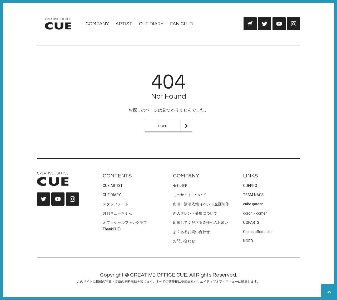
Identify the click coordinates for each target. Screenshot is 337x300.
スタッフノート (115, 204)
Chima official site (257, 232)
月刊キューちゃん (117, 213)
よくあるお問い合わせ (191, 232)
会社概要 (180, 185)
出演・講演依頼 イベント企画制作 (201, 204)
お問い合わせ (184, 241)
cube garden (253, 204)
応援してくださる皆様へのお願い (200, 222)
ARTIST (124, 23)
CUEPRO (250, 185)
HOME (163, 126)
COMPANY (97, 23)
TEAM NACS (253, 195)
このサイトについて (189, 195)
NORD (248, 241)
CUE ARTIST (113, 185)
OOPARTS (251, 222)
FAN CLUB (181, 23)
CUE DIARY (151, 23)
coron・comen (255, 213)
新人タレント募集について (195, 213)
